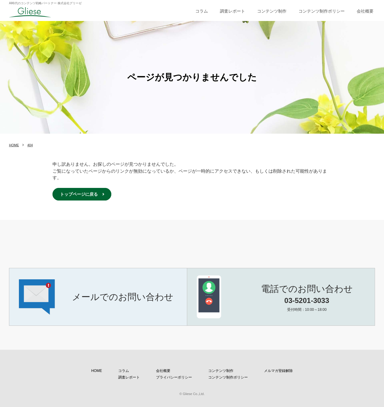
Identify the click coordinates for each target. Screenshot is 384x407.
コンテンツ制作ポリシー (321, 11)
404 (30, 145)
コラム (201, 11)
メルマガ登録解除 (278, 371)
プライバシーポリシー (174, 377)
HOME (14, 145)
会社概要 (365, 11)
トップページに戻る (79, 194)
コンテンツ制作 (271, 11)
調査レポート (232, 11)
